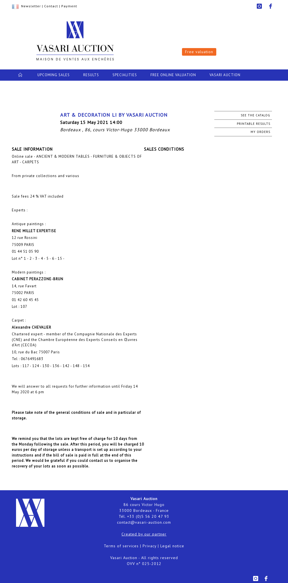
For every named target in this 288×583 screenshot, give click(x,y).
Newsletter (31, 6)
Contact (51, 6)
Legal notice (172, 545)
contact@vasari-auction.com (144, 522)
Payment (69, 6)
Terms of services (121, 545)
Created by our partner (144, 534)
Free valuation (199, 51)
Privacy (149, 545)
